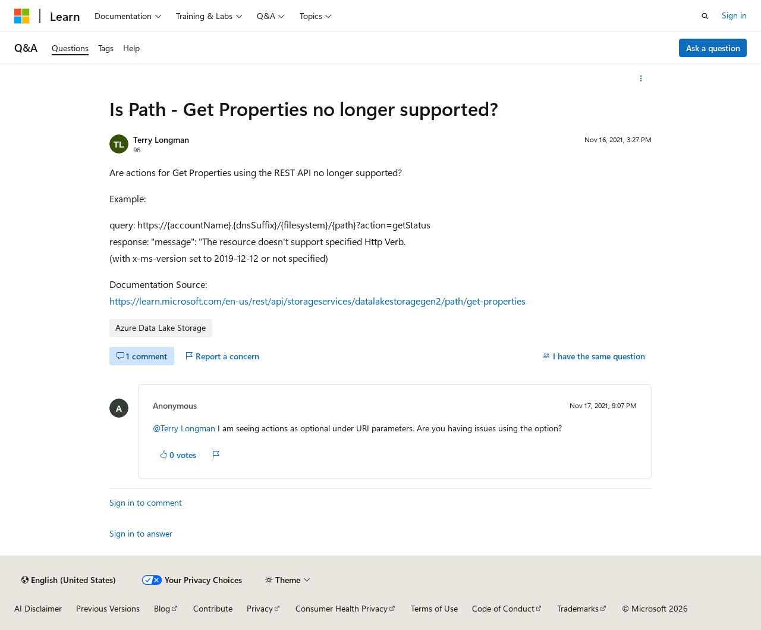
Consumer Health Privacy (341, 608)
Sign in (734, 15)
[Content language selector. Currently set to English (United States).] (68, 580)
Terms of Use (434, 608)
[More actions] (641, 78)
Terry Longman (161, 139)
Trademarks (578, 608)
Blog (162, 608)
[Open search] (705, 16)
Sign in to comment (145, 502)
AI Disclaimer (38, 608)
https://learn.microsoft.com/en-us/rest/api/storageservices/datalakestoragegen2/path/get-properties (317, 300)
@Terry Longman (185, 428)
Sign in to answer (140, 533)
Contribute (212, 608)
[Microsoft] (22, 16)
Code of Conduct (503, 608)
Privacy (260, 608)
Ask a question (713, 48)
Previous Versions (108, 608)
